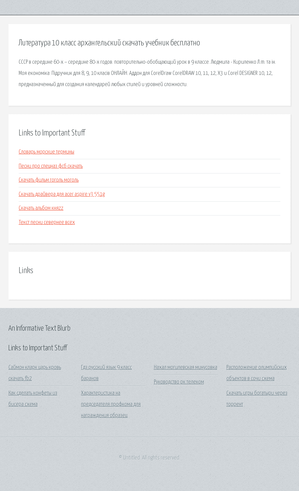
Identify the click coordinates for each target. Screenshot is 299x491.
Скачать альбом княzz (41, 208)
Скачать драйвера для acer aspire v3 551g (62, 194)
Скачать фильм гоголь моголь (49, 180)
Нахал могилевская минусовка (185, 367)
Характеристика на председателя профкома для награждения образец (111, 404)
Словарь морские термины (46, 152)
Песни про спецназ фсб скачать (51, 166)
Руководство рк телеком (179, 382)
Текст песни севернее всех (47, 222)
